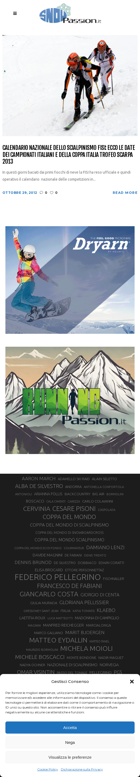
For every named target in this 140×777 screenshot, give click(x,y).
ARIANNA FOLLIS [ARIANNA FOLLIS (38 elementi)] (48, 494)
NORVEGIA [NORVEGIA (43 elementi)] (109, 664)
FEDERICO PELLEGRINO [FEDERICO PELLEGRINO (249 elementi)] (58, 577)
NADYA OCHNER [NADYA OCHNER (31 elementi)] (32, 665)
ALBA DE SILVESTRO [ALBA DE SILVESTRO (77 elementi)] (39, 486)
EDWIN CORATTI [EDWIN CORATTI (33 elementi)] (111, 563)
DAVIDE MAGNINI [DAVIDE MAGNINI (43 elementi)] (47, 555)
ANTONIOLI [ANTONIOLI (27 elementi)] (23, 494)
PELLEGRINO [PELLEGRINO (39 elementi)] (100, 673)
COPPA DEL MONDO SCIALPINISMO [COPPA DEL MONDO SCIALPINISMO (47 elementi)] (69, 539)
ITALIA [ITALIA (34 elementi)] (66, 611)
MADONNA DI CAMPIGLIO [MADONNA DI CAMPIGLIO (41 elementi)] (97, 618)
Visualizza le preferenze (70, 757)
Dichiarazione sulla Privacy (82, 769)
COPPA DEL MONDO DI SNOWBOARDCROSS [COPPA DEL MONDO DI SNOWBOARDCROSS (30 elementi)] (69, 532)
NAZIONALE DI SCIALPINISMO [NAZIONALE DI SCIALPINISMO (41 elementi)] (72, 664)
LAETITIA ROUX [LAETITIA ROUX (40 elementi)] (32, 618)
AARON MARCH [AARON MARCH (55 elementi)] (39, 478)
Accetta (70, 727)
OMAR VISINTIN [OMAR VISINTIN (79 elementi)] (36, 672)
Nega (70, 742)
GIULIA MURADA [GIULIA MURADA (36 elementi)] (43, 603)
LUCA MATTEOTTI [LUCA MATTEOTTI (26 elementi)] (60, 618)
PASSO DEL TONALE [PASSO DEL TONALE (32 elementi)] (72, 673)
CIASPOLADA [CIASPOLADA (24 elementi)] (106, 509)
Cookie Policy (47, 769)
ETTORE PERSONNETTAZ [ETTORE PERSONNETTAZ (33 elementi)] (84, 570)
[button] (132, 681)
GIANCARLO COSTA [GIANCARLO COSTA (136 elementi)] (48, 593)
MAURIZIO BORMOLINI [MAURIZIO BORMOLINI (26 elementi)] (42, 649)
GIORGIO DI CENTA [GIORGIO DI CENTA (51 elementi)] (100, 594)
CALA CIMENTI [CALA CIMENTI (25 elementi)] (55, 501)
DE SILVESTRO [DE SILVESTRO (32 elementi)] (65, 563)
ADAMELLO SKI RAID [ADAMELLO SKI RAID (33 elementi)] (74, 479)
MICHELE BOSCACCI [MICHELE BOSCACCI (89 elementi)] (40, 657)
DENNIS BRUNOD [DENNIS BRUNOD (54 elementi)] (33, 562)
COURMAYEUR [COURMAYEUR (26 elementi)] (74, 548)
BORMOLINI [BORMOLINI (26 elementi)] (115, 494)
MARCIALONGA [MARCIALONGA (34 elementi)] (98, 625)
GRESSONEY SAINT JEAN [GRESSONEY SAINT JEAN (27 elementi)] (41, 611)
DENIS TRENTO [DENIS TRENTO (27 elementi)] (95, 555)
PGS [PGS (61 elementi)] (118, 672)
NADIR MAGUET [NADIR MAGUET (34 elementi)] (111, 658)
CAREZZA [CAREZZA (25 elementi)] (74, 501)
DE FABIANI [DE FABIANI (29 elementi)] (73, 555)
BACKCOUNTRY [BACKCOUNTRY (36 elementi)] (77, 494)
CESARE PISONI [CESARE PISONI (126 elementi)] (74, 508)
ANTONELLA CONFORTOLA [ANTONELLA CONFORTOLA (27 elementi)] (104, 487)
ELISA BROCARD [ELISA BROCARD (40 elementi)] (49, 570)
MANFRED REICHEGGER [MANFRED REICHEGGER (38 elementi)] (63, 625)
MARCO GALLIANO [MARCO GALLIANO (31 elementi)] (48, 633)
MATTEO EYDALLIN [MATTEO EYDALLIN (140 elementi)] (58, 640)
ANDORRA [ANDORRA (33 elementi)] (73, 487)
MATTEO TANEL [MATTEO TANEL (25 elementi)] (99, 641)
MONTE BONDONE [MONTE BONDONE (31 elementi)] (81, 657)
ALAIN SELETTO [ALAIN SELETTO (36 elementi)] (104, 479)
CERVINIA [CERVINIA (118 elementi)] (36, 508)
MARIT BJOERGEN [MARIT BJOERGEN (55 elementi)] (85, 632)
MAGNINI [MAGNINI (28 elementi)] (34, 625)
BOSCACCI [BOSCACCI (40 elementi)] (35, 501)
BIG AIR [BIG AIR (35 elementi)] (98, 494)
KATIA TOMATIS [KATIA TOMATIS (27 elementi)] (84, 611)
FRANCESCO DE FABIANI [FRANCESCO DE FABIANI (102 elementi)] (69, 585)
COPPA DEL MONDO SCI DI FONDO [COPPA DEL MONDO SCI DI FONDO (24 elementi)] (38, 548)
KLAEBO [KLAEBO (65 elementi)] (106, 610)
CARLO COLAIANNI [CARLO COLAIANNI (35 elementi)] (97, 501)
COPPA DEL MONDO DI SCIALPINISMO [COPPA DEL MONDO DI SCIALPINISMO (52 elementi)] (69, 524)
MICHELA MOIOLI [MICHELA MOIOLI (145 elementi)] (86, 648)
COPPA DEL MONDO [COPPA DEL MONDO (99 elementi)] (69, 517)
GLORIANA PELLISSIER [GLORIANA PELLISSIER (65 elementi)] (84, 602)
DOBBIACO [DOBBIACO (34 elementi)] (87, 563)
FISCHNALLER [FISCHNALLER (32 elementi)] (113, 578)
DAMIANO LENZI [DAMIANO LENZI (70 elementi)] (105, 547)
